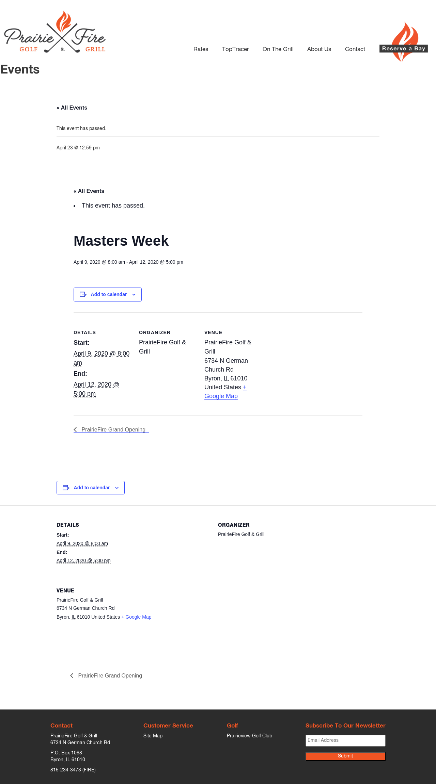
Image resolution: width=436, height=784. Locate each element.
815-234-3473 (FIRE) (73, 770)
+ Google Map (136, 617)
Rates (200, 48)
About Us (319, 48)
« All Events (72, 108)
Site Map (152, 736)
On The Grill (278, 48)
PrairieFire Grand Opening (112, 429)
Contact (355, 48)
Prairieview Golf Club (249, 736)
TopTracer (235, 48)
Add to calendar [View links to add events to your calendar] (109, 294)
